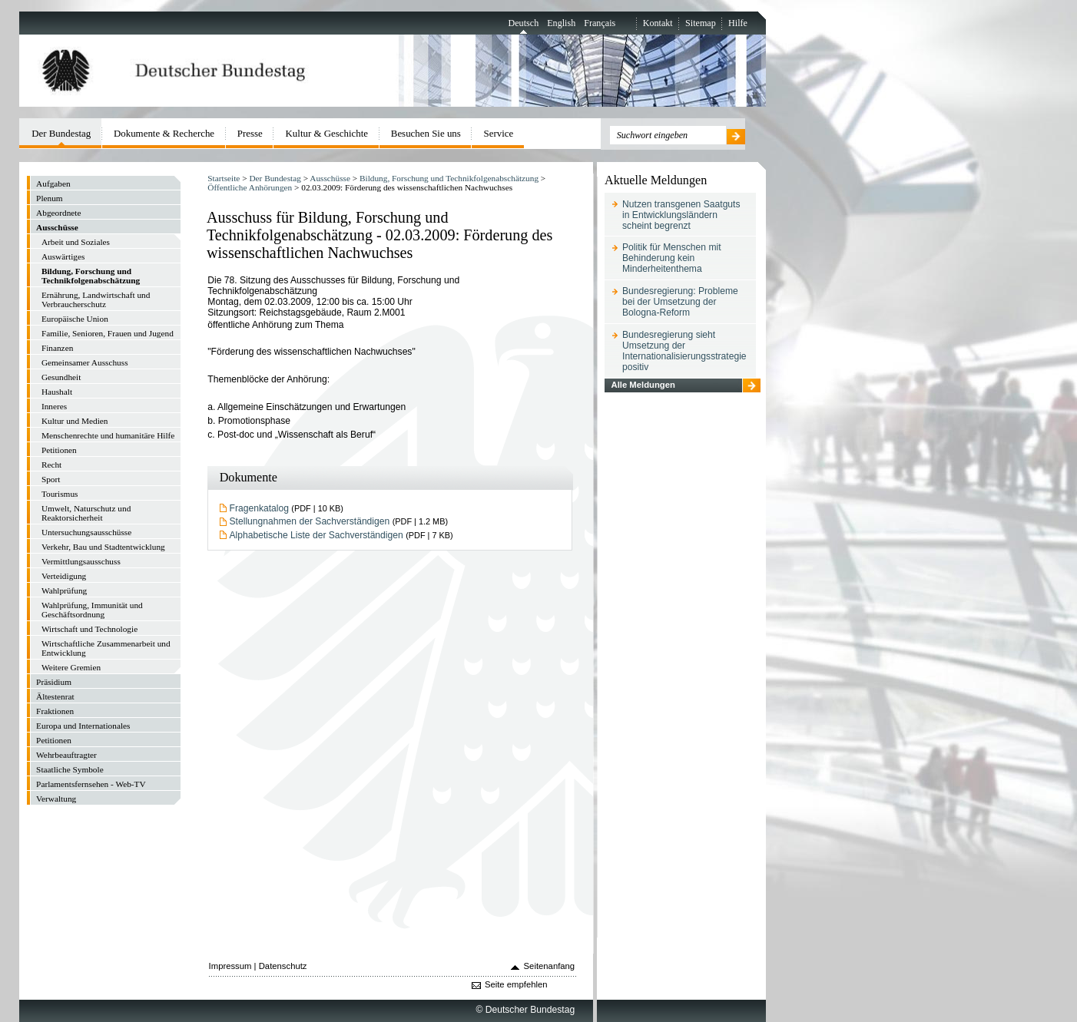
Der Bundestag (274, 178)
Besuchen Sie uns (426, 133)
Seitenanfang (549, 966)
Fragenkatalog (259, 508)
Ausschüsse (330, 178)
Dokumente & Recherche (164, 133)
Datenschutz (283, 966)
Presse (250, 133)
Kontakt (658, 23)
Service (499, 133)
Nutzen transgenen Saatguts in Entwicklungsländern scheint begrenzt (681, 215)
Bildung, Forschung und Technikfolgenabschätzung (449, 178)
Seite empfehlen (516, 984)
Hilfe (737, 23)
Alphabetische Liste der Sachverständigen (316, 535)
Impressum (230, 966)
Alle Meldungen (642, 384)
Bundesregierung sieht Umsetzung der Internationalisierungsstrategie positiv (684, 350)
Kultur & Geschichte (327, 133)
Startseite (223, 178)
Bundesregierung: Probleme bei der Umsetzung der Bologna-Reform (680, 302)
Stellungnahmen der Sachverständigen (310, 521)
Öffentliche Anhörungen (249, 187)
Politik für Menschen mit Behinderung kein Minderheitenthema (671, 258)
